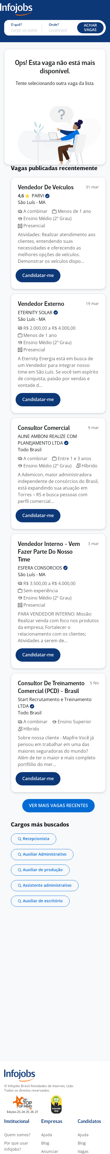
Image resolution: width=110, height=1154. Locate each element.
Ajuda (46, 1134)
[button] (90, 27)
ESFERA (43, 568)
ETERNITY (38, 312)
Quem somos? (17, 1134)
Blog (45, 1143)
